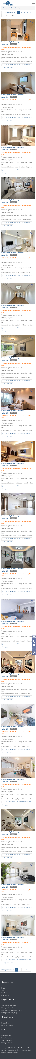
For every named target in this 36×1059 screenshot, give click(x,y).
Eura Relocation (6, 1038)
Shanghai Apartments (8, 1005)
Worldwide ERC (6, 1035)
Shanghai (6, 8)
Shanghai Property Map (9, 1013)
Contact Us (5, 995)
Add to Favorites (24, 64)
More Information (9, 64)
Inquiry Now (7, 67)
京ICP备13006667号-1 (23, 1050)
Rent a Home (5, 1023)
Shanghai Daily (6, 1043)
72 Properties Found (9, 12)
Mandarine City (15, 8)
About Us (4, 990)
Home (3, 988)
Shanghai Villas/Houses (9, 1008)
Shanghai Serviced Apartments (11, 1010)
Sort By (13, 15)
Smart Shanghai (6, 1040)
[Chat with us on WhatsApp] (34, 653)
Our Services (5, 993)
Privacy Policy (12, 1050)
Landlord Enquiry (7, 1025)
